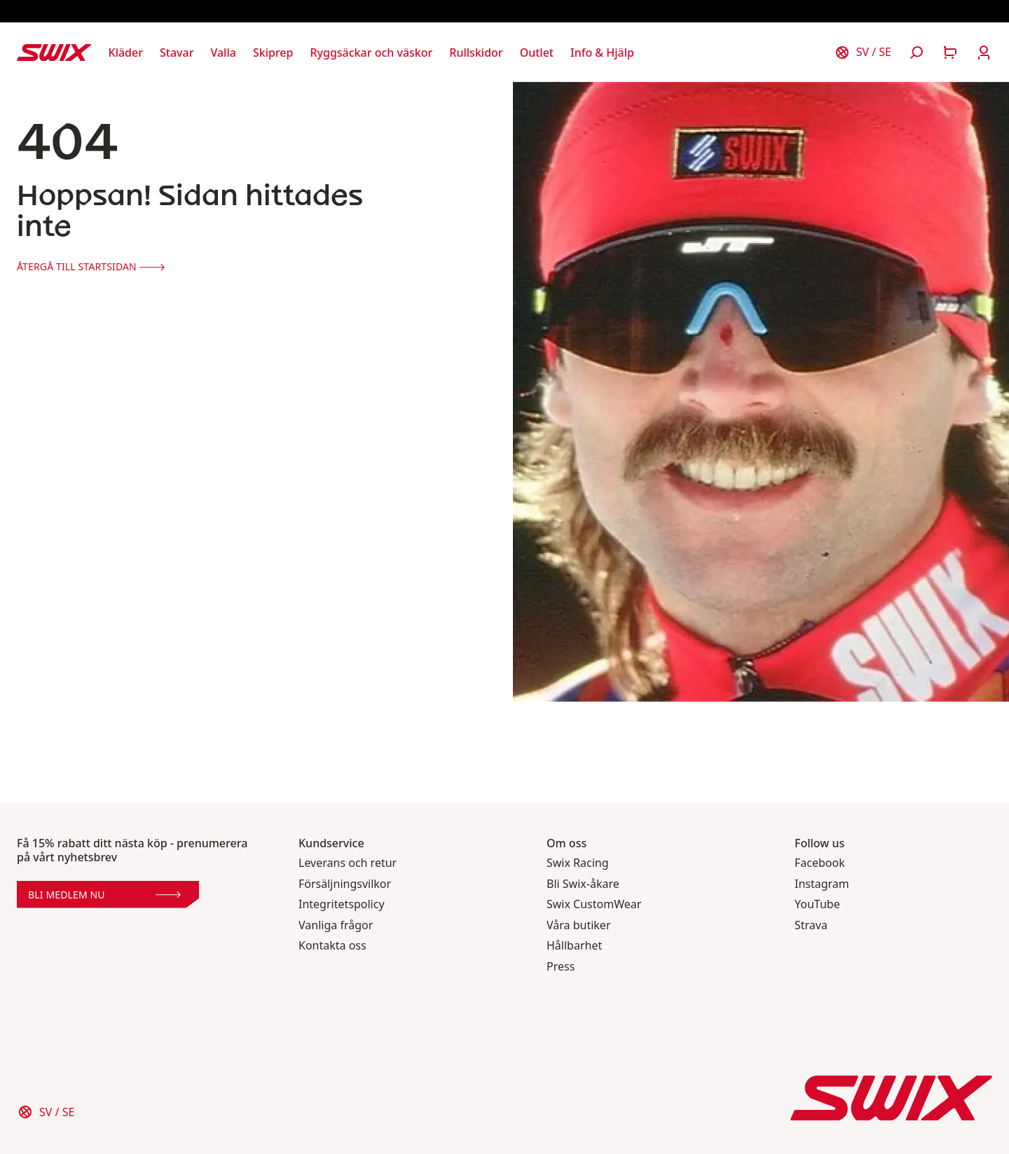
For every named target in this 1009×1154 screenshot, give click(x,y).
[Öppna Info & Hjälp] (602, 52)
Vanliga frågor (335, 925)
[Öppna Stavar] (176, 52)
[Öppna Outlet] (537, 52)
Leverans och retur (347, 863)
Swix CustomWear (594, 904)
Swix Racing (578, 863)
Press (561, 966)
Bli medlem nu (104, 894)
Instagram (822, 884)
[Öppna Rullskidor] (475, 52)
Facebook (820, 863)
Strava (811, 925)
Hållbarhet (574, 945)
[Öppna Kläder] (126, 52)
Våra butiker (579, 925)
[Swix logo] (54, 52)
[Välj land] (862, 52)
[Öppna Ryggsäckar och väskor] (371, 52)
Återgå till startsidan (91, 266)
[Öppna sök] (916, 53)
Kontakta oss (332, 945)
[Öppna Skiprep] (273, 52)
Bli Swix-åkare (583, 884)
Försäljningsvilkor (344, 884)
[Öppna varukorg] (950, 53)
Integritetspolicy (341, 904)
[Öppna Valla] (222, 52)
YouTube (817, 904)
